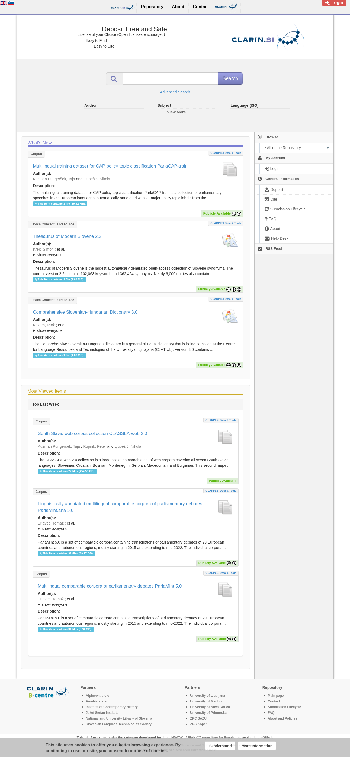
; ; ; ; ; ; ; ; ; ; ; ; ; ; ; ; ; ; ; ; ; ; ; (135, 327)
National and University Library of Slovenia (119, 718)
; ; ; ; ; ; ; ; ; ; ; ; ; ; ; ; (135, 252)
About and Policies (282, 718)
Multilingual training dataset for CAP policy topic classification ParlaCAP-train (110, 166)
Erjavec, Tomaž (51, 523)
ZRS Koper (198, 724)
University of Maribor (206, 701)
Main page (276, 696)
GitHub (267, 738)
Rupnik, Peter (94, 446)
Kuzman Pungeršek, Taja (54, 179)
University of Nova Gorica (210, 707)
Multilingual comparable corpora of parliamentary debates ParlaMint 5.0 (110, 586)
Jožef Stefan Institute (102, 713)
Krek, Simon (43, 249)
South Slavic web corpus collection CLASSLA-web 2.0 (92, 433)
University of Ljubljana (207, 696)
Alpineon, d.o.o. (98, 696)
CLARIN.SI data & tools (225, 153)
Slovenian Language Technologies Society (119, 724)
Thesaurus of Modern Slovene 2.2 (67, 236)
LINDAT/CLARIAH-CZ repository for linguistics (204, 738)
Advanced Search (175, 92)
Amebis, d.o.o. (97, 701)
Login (334, 2)
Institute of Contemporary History (112, 707)
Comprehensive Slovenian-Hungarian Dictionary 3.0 (85, 312)
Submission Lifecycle (284, 707)
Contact (274, 701)
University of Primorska (208, 713)
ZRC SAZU (198, 718)
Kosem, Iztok (44, 325)
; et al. (135, 252)
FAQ (271, 713)
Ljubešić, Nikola (97, 179)
